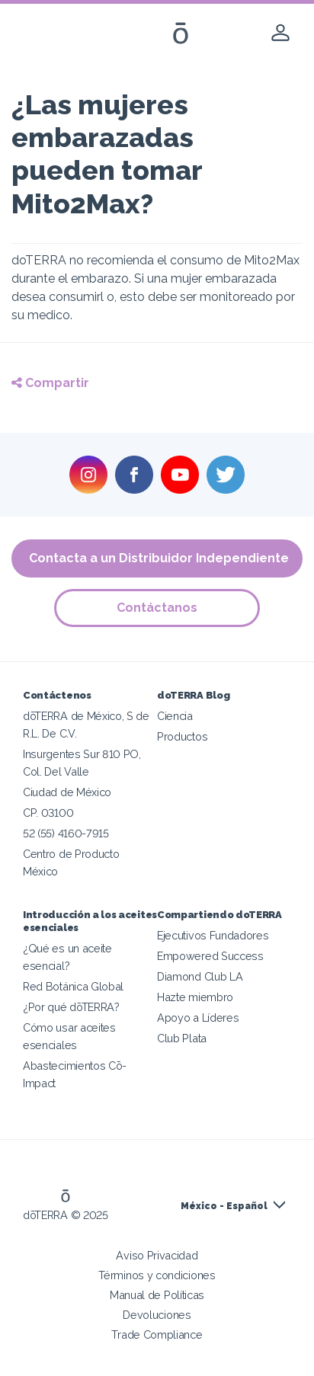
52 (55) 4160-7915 (66, 833)
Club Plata (182, 1038)
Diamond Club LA (199, 976)
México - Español (224, 1206)
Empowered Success (210, 955)
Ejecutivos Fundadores (213, 935)
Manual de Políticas (157, 1294)
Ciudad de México (67, 792)
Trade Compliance (156, 1334)
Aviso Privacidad (156, 1255)
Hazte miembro (195, 996)
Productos (182, 736)
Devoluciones (157, 1314)
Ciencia (175, 715)
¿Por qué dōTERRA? (71, 1006)
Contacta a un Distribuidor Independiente (159, 558)
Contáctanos (157, 607)
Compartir (50, 383)
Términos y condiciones (156, 1275)
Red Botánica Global (73, 986)
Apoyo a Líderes (198, 1017)
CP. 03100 (48, 812)
